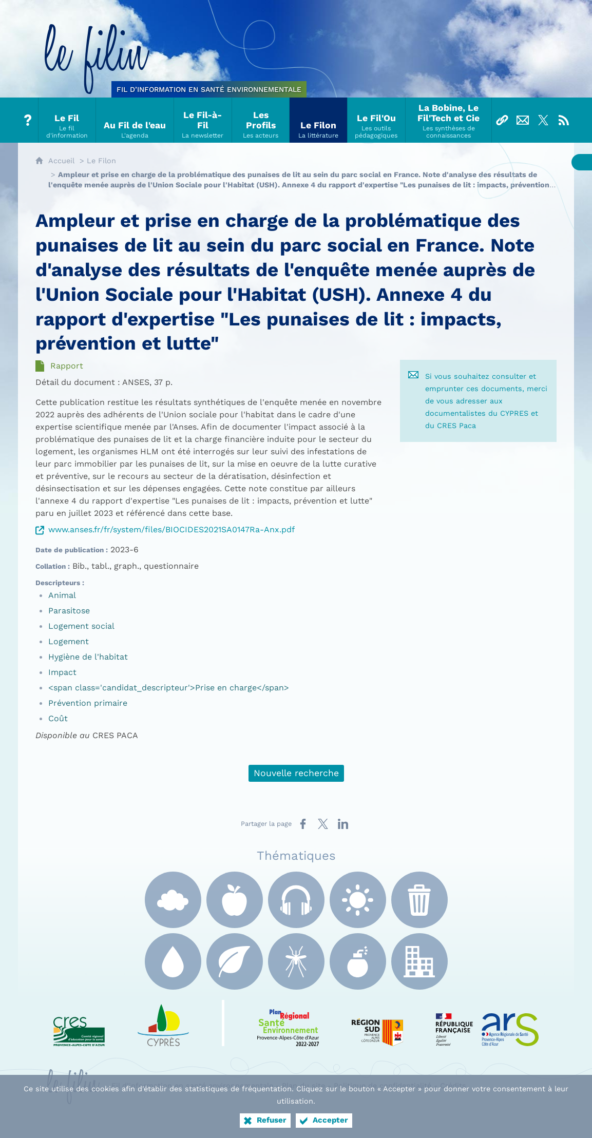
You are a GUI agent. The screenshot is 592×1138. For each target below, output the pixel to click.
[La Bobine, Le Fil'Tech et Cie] (449, 120)
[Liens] (502, 120)
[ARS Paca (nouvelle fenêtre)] (487, 1023)
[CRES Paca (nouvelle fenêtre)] (79, 1023)
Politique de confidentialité (382, 1086)
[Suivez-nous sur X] (543, 120)
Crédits (453, 1086)
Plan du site (303, 1086)
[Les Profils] (261, 120)
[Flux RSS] (563, 120)
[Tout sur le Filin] (28, 120)
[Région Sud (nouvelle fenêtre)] (377, 1023)
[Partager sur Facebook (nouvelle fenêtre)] (303, 824)
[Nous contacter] (522, 120)
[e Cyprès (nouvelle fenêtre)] (163, 1023)
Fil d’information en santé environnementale (192, 1086)
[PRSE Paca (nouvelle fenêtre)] (288, 1023)
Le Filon (101, 161)
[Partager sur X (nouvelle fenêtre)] (323, 824)
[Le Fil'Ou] (377, 120)
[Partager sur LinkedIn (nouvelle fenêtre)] (343, 824)
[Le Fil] (68, 120)
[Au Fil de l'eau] (135, 120)
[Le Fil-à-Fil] (203, 120)
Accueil (61, 161)
